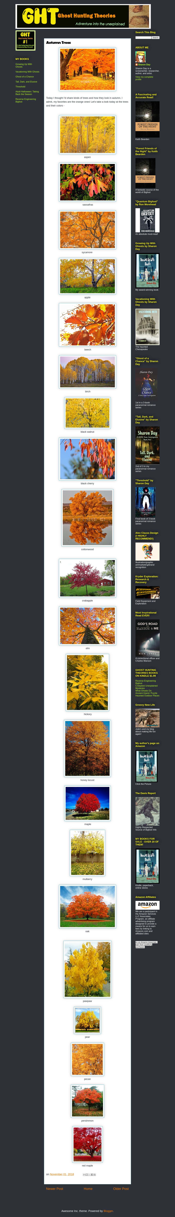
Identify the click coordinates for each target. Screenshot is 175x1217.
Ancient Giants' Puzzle (146, 693)
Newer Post (54, 1189)
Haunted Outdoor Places (147, 695)
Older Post (121, 1189)
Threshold (20, 86)
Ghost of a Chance (25, 76)
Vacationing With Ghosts (27, 72)
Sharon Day (144, 64)
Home (88, 1189)
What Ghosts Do (143, 691)
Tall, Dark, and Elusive (26, 82)
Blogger (108, 1210)
